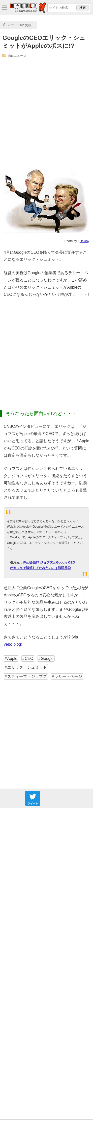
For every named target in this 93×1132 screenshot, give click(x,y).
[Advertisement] (46, 113)
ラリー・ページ (68, 676)
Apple (12, 658)
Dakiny (84, 241)
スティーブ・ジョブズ (27, 676)
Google (47, 658)
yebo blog (12, 644)
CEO (29, 658)
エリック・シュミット (27, 667)
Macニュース (17, 56)
